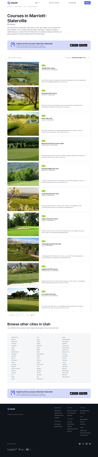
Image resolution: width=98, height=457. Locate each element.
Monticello (39, 345)
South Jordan (65, 345)
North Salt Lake (40, 354)
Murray (38, 347)
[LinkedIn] (86, 444)
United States (18, 6)
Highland (13, 366)
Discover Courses (72, 410)
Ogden (38, 356)
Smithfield (64, 343)
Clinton (13, 347)
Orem (38, 358)
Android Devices (59, 415)
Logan (38, 339)
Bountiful (13, 339)
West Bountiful (65, 370)
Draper (13, 349)
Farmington (14, 354)
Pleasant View (40, 364)
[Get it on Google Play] (83, 45)
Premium (56, 417)
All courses (10, 6)
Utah (25, 6)
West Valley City (66, 376)
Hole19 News (70, 424)
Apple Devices (58, 413)
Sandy (63, 337)
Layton (13, 379)
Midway (38, 343)
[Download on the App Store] (74, 45)
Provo (38, 366)
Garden (13, 362)
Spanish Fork (65, 349)
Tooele (64, 362)
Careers (82, 421)
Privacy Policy (84, 435)
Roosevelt (39, 374)
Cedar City (13, 343)
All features (57, 410)
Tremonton (64, 364)
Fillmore (13, 358)
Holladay (13, 370)
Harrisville (13, 364)
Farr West (13, 356)
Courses (69, 426)
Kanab (12, 376)
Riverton (39, 372)
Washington (65, 366)
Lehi (38, 337)
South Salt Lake (65, 347)
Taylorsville (64, 360)
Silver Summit (65, 341)
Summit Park (65, 356)
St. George (64, 354)
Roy (38, 376)
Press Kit (82, 413)
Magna (38, 341)
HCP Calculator (71, 413)
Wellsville (64, 368)
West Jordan (65, 372)
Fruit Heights (14, 360)
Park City (39, 360)
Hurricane (13, 372)
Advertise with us (85, 410)
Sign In (87, 2)
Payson (38, 362)
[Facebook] (90, 444)
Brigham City (14, 341)
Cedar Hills (13, 345)
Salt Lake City (40, 379)
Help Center (83, 430)
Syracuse (64, 358)
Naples (38, 349)
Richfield (39, 368)
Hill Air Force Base (15, 368)
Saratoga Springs (66, 339)
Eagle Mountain (15, 351)
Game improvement (72, 429)
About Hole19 (83, 419)
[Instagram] (80, 444)
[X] (83, 444)
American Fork (14, 337)
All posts (69, 421)
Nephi (38, 351)
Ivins (12, 374)
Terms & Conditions (85, 433)
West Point (64, 374)
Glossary (69, 415)
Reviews (69, 431)
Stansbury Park (65, 351)
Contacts (82, 424)
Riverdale (39, 370)
